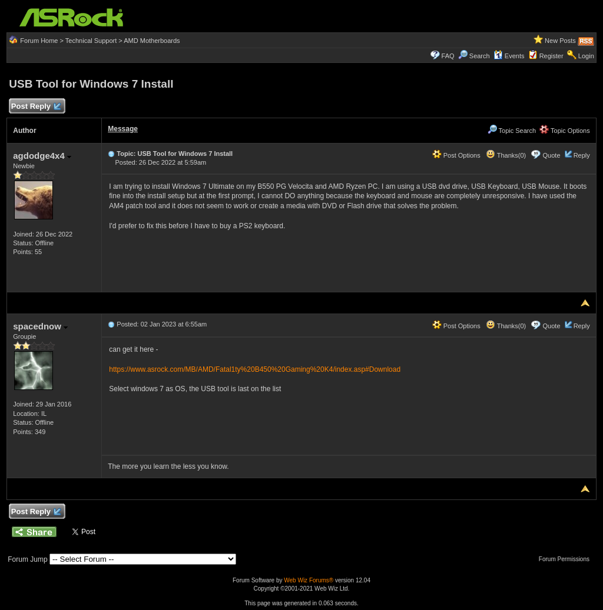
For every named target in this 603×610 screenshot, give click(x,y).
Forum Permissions (567, 559)
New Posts (560, 40)
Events (509, 55)
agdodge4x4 (42, 156)
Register (551, 55)
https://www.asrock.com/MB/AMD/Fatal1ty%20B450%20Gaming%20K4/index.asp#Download (254, 369)
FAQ (448, 55)
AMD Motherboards (152, 40)
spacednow (40, 326)
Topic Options (564, 130)
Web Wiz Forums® (308, 580)
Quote (552, 155)
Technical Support (91, 40)
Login (586, 55)
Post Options (456, 155)
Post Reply (35, 107)
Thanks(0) (506, 155)
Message (123, 129)
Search (479, 55)
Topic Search (512, 130)
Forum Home (39, 40)
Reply (582, 155)
